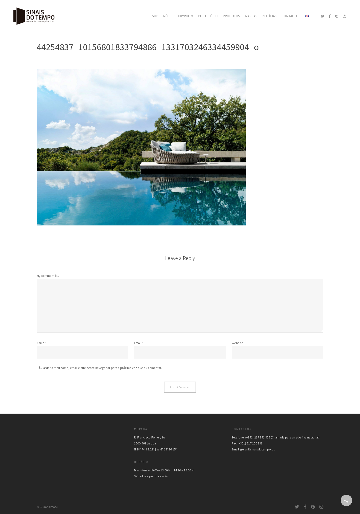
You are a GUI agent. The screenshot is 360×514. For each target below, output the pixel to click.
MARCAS (251, 16)
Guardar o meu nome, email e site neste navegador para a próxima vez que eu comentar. (101, 368)
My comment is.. (48, 276)
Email (138, 343)
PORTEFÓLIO (208, 16)
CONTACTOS (291, 16)
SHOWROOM (184, 16)
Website (237, 343)
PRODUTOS (231, 16)
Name (42, 343)
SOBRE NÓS (161, 16)
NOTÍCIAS (269, 16)
